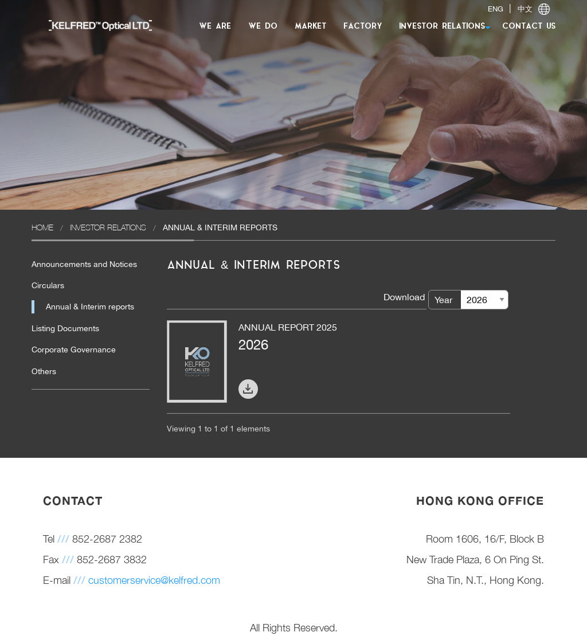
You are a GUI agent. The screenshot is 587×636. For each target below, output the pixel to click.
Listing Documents (65, 328)
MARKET (310, 27)
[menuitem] (94, 25)
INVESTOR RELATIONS (442, 27)
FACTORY (362, 27)
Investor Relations (108, 227)
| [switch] (519, 9)
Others (44, 371)
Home (42, 227)
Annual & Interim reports (90, 306)
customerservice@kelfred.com (154, 580)
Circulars (48, 285)
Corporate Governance (74, 349)
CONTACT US (528, 27)
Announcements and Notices (84, 264)
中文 (525, 9)
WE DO (262, 27)
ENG (495, 9)
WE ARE (215, 27)
